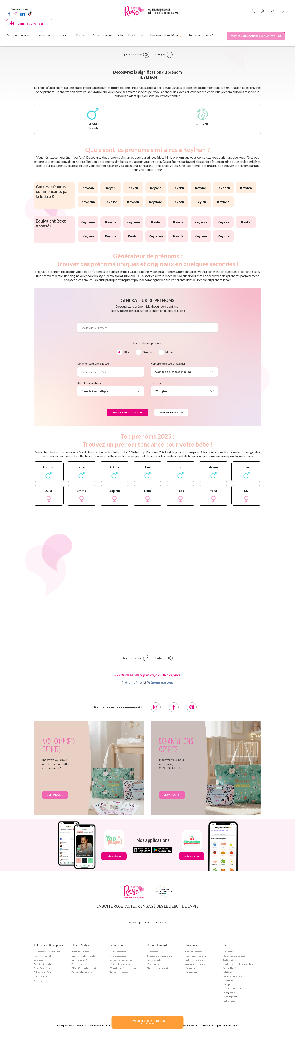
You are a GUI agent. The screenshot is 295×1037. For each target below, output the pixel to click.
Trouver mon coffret (42, 956)
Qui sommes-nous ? (200, 35)
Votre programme (18, 35)
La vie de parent (230, 996)
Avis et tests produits (43, 964)
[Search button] (253, 11)
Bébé (226, 945)
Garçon (147, 352)
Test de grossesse (80, 964)
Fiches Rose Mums (42, 968)
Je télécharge (113, 855)
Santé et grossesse (118, 956)
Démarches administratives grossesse (126, 968)
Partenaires (207, 1025)
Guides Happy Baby (42, 972)
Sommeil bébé (229, 968)
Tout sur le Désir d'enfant (83, 972)
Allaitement (228, 972)
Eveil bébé (228, 980)
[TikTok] (30, 13)
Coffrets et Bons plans (48, 945)
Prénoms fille (191, 968)
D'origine (156, 383)
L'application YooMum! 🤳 (166, 35)
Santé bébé (228, 960)
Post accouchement (156, 964)
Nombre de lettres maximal (168, 363)
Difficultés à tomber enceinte (84, 968)
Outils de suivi (40, 976)
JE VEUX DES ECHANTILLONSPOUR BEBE (147, 1022)
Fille (126, 352)
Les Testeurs (136, 35)
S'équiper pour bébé (232, 988)
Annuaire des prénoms (195, 964)
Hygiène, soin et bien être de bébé (238, 964)
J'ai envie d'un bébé (80, 951)
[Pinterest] (192, 707)
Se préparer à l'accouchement (160, 956)
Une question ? (65, 1025)
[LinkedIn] (22, 13)
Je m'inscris (55, 794)
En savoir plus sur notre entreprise (147, 922)
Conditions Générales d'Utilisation (94, 1025)
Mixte (169, 352)
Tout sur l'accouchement (158, 968)
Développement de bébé (234, 956)
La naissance (153, 951)
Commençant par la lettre (93, 363)
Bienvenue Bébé (154, 960)
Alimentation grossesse (120, 964)
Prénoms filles (132, 682)
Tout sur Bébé (229, 1001)
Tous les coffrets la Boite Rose (47, 951)
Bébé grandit (229, 992)
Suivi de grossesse (118, 951)
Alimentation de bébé (232, 976)
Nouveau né (228, 951)
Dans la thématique (89, 383)
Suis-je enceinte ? (79, 960)
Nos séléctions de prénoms (197, 956)
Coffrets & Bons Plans (30, 23)
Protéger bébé (229, 984)
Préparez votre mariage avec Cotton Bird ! (256, 35)
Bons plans (38, 960)
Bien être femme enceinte (121, 960)
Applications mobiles (227, 1025)
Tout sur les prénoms (194, 960)
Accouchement (157, 945)
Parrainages (39, 980)
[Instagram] (15, 13)
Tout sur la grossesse (119, 972)
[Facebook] (9, 13)
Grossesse (117, 945)
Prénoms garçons (160, 682)
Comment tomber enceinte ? (84, 956)
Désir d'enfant (81, 945)
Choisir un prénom (193, 951)
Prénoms (191, 945)
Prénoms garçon (192, 972)
